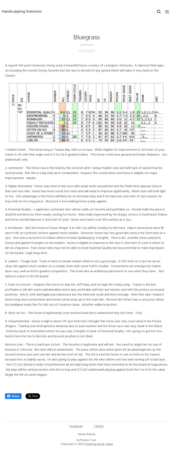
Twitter (99, 426)
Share (13, 396)
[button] (158, 11)
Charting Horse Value (99, 444)
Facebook (76, 426)
